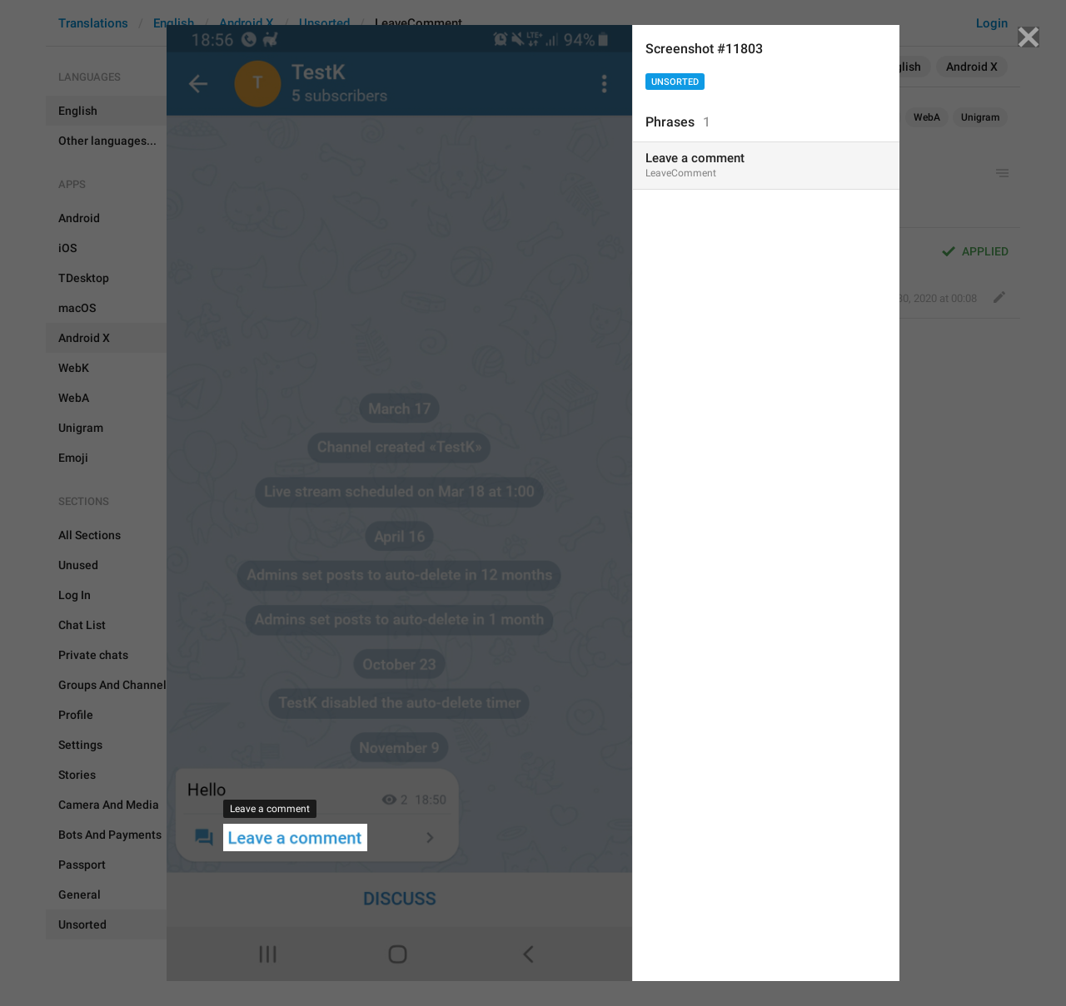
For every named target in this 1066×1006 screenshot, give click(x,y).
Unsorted (675, 82)
